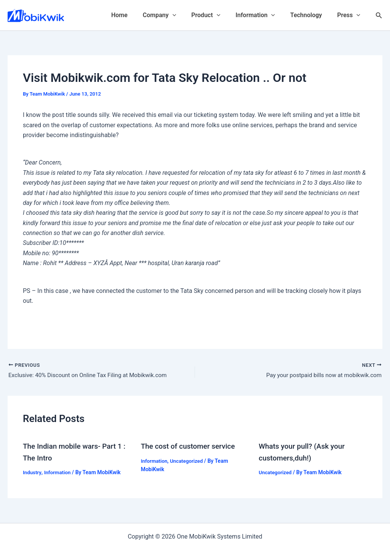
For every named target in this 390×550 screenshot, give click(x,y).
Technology (310, 15)
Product (216, 15)
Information (263, 15)
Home (136, 15)
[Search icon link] (379, 15)
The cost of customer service (190, 447)
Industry (32, 473)
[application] (186, 15)
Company (173, 15)
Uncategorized (188, 462)
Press (350, 15)
